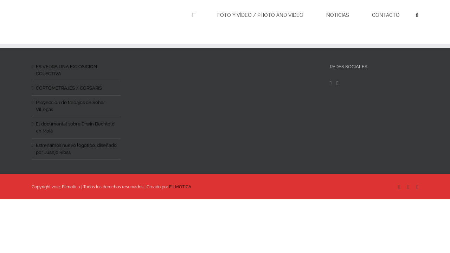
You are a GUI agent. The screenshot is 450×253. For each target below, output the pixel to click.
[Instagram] (337, 83)
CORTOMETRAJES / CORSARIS (69, 88)
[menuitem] (222, 15)
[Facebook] (331, 83)
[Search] (417, 15)
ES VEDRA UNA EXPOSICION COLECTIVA (66, 70)
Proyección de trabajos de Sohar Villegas (70, 106)
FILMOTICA (180, 186)
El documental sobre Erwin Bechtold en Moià (75, 127)
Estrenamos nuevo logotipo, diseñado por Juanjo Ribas (76, 149)
